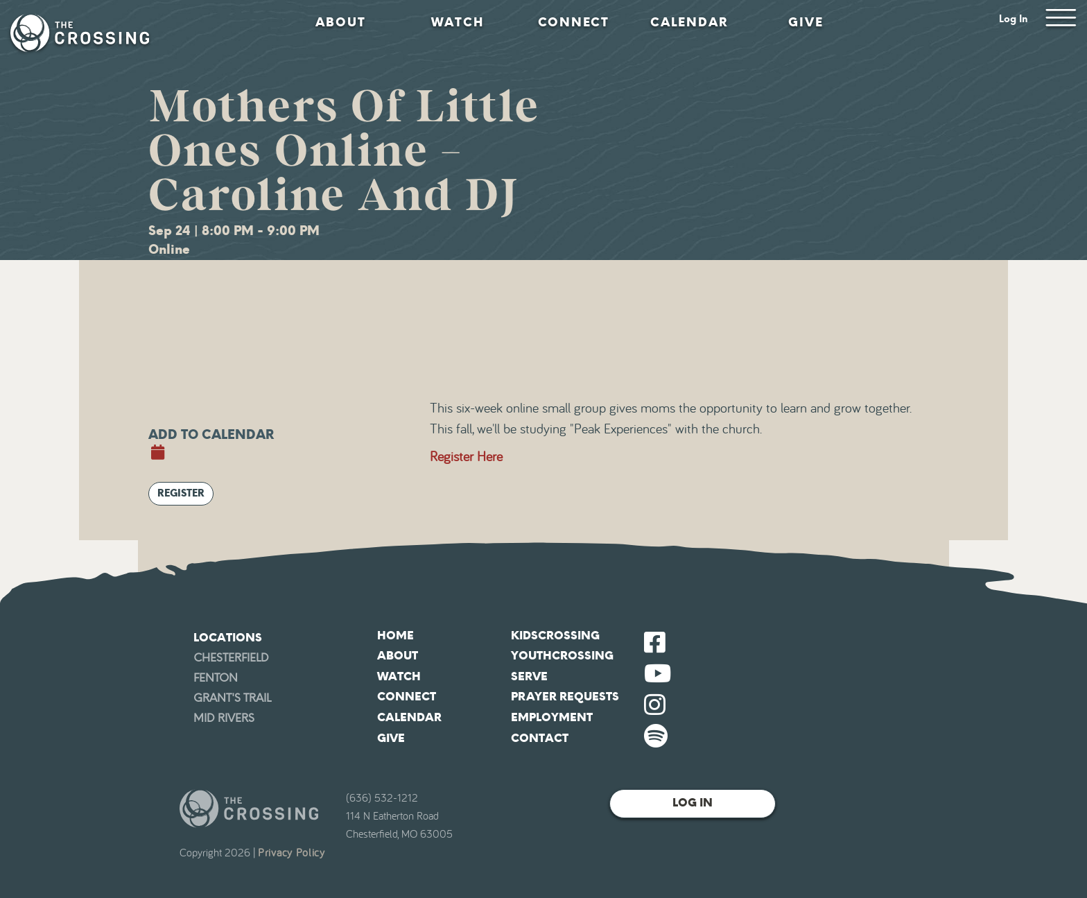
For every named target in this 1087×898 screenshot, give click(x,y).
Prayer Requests (565, 696)
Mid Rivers (223, 718)
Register (181, 493)
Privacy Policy (291, 852)
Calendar (689, 22)
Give (806, 22)
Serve (529, 676)
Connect (573, 22)
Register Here (466, 457)
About (340, 22)
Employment (552, 717)
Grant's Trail (232, 698)
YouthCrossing (562, 655)
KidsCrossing (555, 635)
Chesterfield (231, 657)
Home (395, 635)
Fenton (215, 677)
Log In (1013, 19)
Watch (457, 22)
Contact (539, 738)
